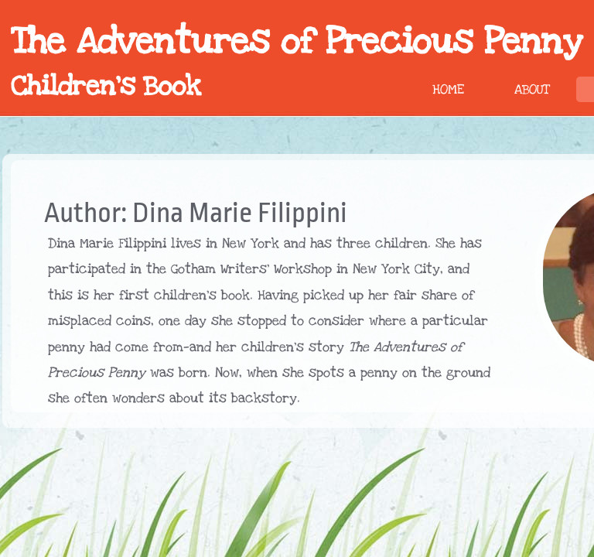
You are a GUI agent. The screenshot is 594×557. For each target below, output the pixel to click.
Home (448, 89)
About (531, 89)
